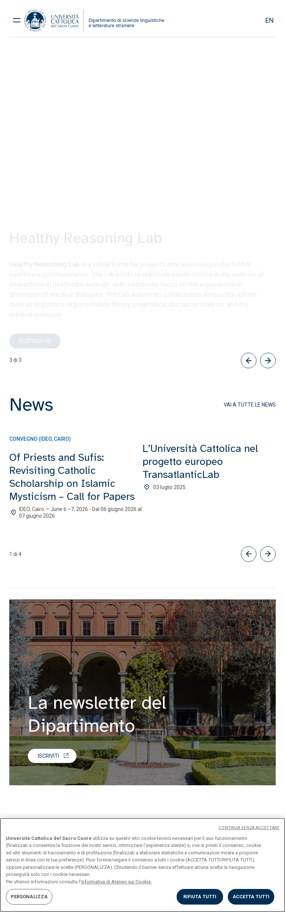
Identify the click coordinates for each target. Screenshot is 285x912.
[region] (142, 865)
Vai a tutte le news (250, 404)
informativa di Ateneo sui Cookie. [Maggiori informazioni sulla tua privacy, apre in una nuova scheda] (116, 881)
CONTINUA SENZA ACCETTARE (249, 827)
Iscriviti (48, 756)
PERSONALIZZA (29, 896)
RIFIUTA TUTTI (200, 896)
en (269, 20)
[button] (248, 554)
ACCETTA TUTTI (251, 896)
